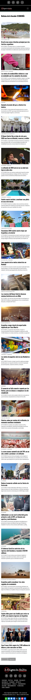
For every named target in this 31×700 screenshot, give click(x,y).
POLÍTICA (10, 680)
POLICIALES (22, 680)
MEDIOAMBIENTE (12, 686)
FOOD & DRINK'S (6, 687)
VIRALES (14, 684)
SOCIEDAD (4, 680)
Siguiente (12, 659)
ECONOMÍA (12, 682)
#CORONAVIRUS (22, 684)
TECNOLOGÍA (20, 686)
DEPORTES (18, 682)
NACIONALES (5, 682)
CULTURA (4, 686)
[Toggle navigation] (28, 8)
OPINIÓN (16, 680)
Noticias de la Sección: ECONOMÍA (12, 16)
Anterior (4, 659)
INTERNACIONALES (6, 684)
